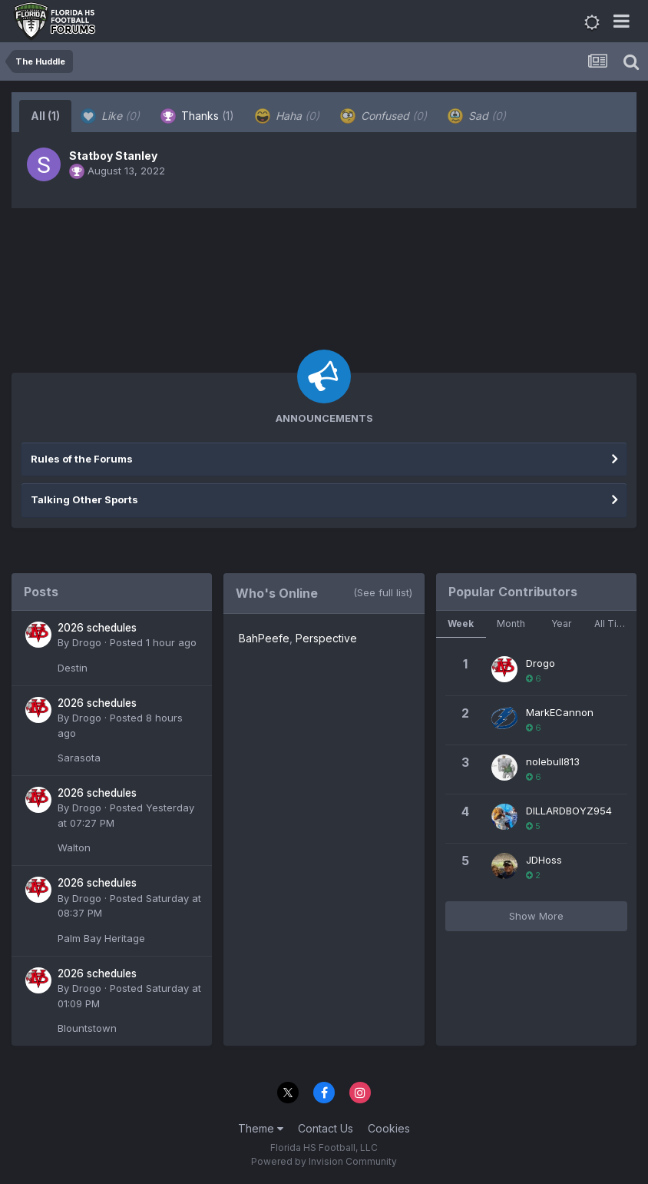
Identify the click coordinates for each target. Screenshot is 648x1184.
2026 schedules (97, 628)
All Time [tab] (612, 623)
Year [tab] (561, 623)
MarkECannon (559, 712)
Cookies (389, 1128)
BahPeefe (264, 638)
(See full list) (382, 592)
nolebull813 (553, 761)
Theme (260, 1128)
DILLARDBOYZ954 (569, 810)
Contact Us (325, 1128)
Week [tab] (461, 623)
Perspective (326, 638)
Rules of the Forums (82, 459)
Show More (536, 916)
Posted (153, 642)
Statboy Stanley (113, 155)
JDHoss (544, 860)
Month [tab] (511, 623)
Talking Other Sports (84, 499)
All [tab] (45, 115)
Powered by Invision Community (324, 1161)
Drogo (86, 642)
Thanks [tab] (197, 116)
